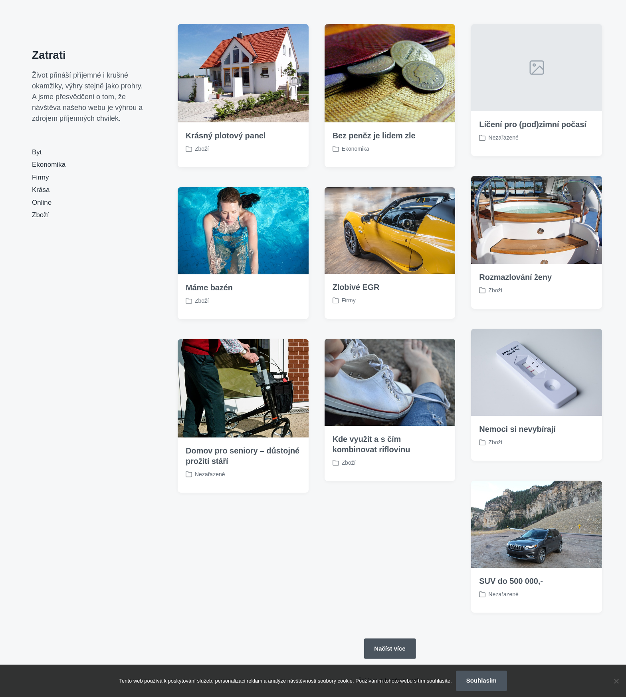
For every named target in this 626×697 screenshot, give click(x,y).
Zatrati (49, 55)
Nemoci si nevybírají (517, 441)
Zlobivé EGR (356, 287)
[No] (616, 681)
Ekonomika (48, 164)
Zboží (40, 215)
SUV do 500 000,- (511, 593)
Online (42, 202)
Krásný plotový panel (225, 135)
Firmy (40, 177)
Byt (37, 152)
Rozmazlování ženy (515, 277)
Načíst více (389, 648)
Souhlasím (481, 680)
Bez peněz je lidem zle (374, 135)
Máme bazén (209, 287)
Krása (41, 190)
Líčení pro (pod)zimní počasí (532, 124)
